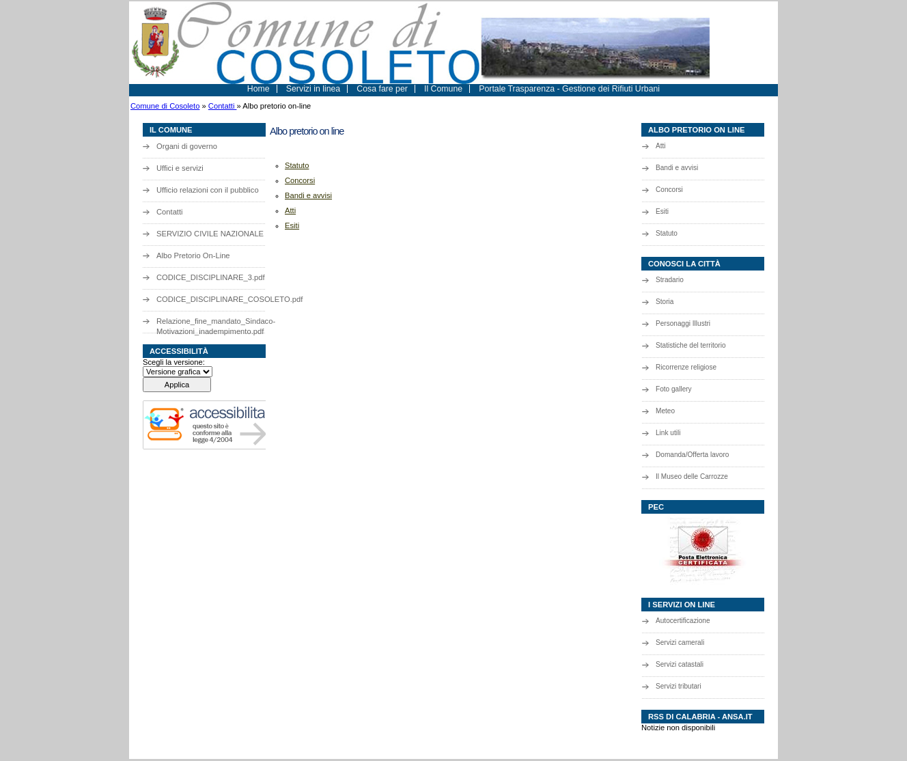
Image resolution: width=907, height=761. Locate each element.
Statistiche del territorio (691, 345)
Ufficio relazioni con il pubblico (207, 190)
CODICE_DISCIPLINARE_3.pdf (210, 277)
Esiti (662, 211)
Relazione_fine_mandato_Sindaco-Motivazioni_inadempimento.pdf (215, 325)
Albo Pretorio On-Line (193, 255)
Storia (664, 301)
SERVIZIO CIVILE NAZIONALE (210, 234)
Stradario (670, 279)
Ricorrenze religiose (686, 367)
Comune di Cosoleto (164, 106)
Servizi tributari (678, 686)
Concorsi (669, 189)
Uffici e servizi (180, 168)
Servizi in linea (313, 89)
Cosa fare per (382, 89)
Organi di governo (186, 146)
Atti (661, 146)
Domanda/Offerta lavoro (692, 454)
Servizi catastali (679, 664)
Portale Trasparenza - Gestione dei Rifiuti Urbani (569, 89)
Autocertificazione (683, 620)
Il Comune (443, 89)
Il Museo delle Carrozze (692, 476)
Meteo (665, 411)
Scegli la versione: (174, 362)
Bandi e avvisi (677, 167)
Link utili (668, 433)
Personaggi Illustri (683, 323)
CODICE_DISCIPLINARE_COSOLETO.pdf (221, 299)
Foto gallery (674, 389)
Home (258, 89)
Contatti (222, 106)
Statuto (667, 233)
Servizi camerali (680, 642)
